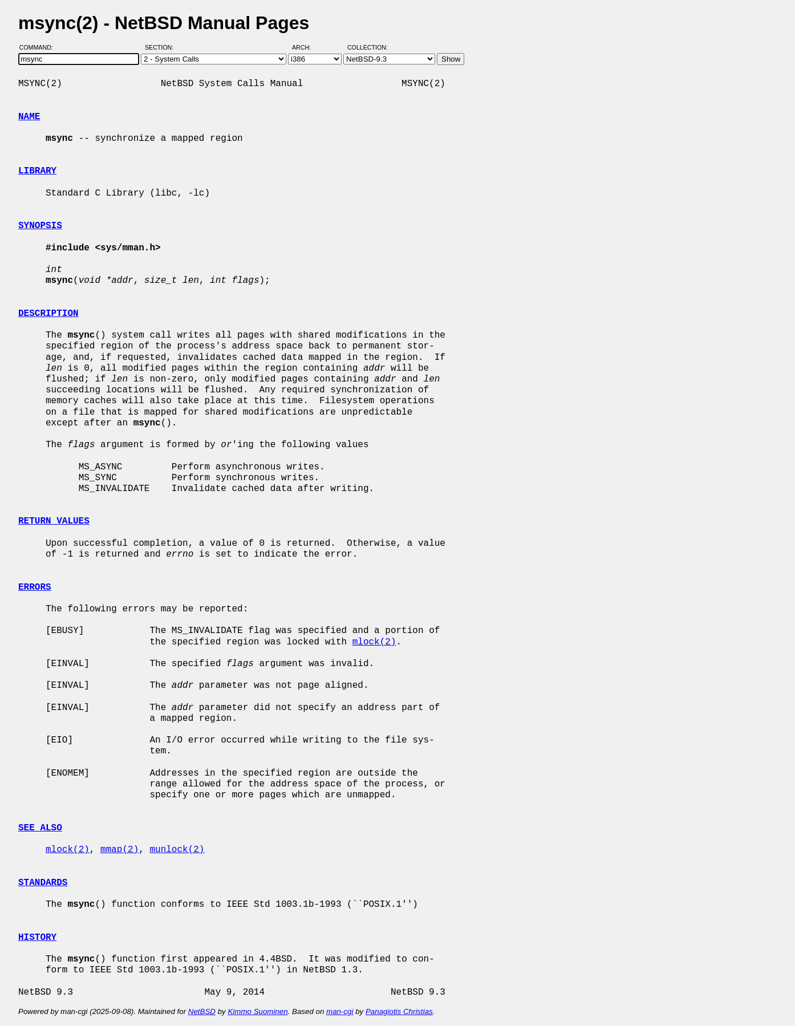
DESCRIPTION (48, 313)
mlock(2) (374, 642)
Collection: (367, 47)
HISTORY (37, 937)
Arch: (306, 47)
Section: (162, 47)
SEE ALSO (40, 828)
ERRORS (34, 587)
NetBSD (202, 1011)
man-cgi (339, 1011)
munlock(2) (176, 849)
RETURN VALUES (54, 521)
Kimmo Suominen (257, 1011)
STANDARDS (42, 883)
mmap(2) (119, 849)
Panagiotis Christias (399, 1011)
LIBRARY (37, 171)
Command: (39, 47)
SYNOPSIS (40, 226)
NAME (29, 117)
